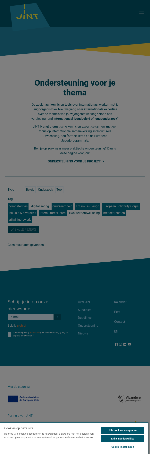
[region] (74, 438)
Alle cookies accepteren (123, 430)
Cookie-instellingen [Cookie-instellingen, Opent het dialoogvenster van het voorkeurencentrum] (122, 446)
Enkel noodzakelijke (122, 438)
